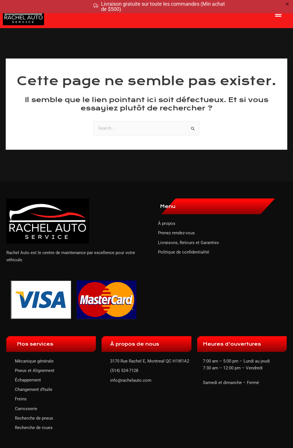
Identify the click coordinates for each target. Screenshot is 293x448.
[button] (278, 14)
